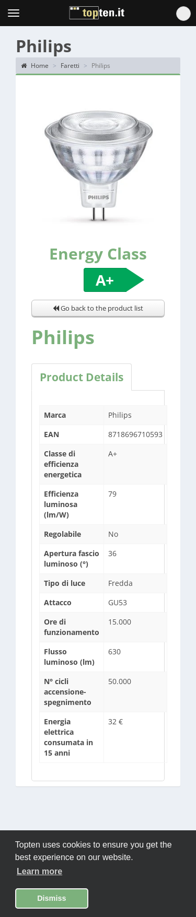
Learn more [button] (39, 871)
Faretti (70, 65)
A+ (105, 280)
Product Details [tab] (81, 377)
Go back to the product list (98, 308)
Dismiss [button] (51, 898)
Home (35, 65)
